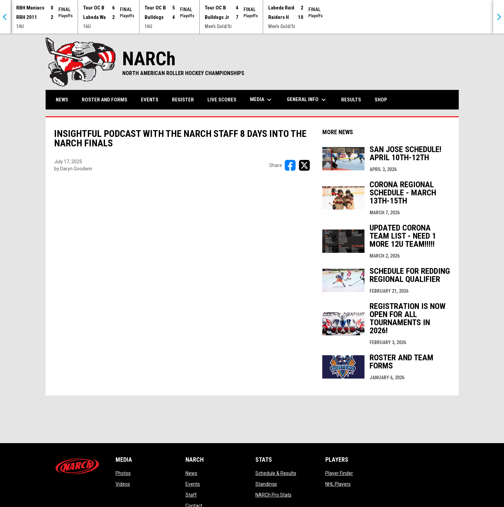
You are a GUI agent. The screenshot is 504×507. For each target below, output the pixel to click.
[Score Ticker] (252, 17)
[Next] (498, 17)
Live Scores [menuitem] (221, 100)
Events (192, 484)
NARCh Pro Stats (273, 495)
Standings (266, 484)
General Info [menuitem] (307, 100)
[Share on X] (304, 165)
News (191, 473)
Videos (123, 484)
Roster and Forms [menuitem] (104, 100)
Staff (191, 495)
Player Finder (339, 473)
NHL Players (338, 484)
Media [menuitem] (261, 100)
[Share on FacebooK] (290, 165)
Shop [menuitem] (383, 99)
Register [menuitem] (183, 100)
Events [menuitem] (149, 100)
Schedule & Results (275, 473)
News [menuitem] (62, 100)
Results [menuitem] (351, 100)
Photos (123, 473)
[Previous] (5, 17)
